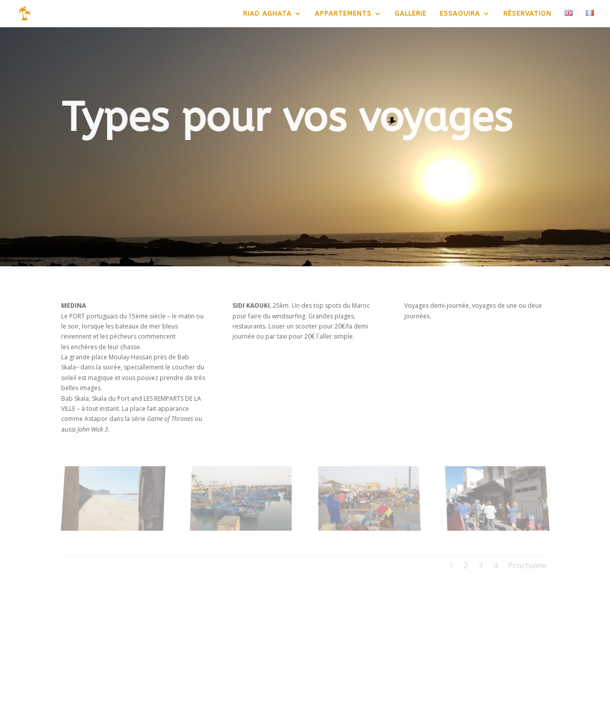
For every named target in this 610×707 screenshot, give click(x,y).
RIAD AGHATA (267, 13)
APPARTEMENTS (343, 13)
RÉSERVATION (527, 13)
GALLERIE (411, 13)
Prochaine (529, 562)
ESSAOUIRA (460, 13)
